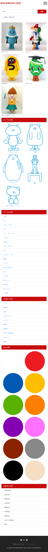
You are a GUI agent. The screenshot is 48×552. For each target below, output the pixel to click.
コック (5, 303)
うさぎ (5, 237)
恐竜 (4, 259)
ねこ (4, 220)
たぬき (5, 242)
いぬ (4, 216)
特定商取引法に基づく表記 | (19, 544)
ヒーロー (6, 320)
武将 (4, 311)
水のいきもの (7, 267)
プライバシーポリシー (30, 544)
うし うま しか (9, 233)
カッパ (5, 263)
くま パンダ (7, 225)
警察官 (5, 307)
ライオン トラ (8, 254)
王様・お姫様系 (8, 333)
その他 (5, 293)
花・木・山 (6, 289)
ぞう (4, 229)
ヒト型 (5, 276)
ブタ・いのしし (8, 246)
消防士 (5, 324)
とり (4, 250)
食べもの (6, 280)
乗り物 (5, 284)
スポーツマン (7, 316)
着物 (4, 341)
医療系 (5, 328)
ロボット (6, 337)
